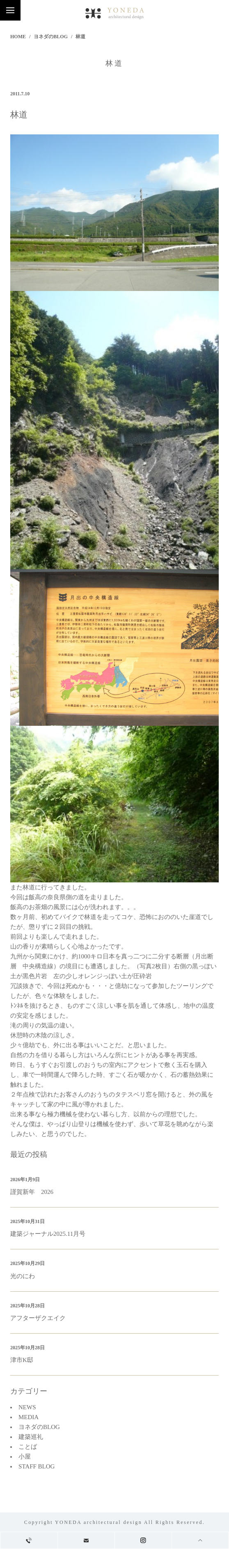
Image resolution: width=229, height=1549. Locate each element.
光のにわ (22, 1276)
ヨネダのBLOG (51, 36)
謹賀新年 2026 (31, 1192)
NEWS (27, 1407)
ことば (27, 1446)
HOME (18, 36)
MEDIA (28, 1417)
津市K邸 (21, 1360)
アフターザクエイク (38, 1318)
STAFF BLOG (36, 1466)
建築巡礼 (30, 1437)
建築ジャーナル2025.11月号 (47, 1233)
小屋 (24, 1456)
